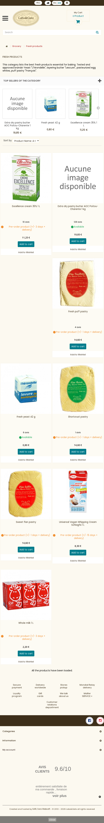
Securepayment (17, 686)
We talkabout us (63, 695)
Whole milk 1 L (25, 623)
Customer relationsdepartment (52, 705)
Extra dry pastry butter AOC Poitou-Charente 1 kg (17, 125)
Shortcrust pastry (78, 416)
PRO (38, 2)
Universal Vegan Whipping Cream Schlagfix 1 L (78, 524)
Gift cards (40, 695)
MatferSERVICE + (87, 695)
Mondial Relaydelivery (87, 686)
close (52, 819)
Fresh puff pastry (78, 311)
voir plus (59, 796)
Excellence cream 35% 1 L (84, 124)
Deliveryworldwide (40, 686)
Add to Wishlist (26, 252)
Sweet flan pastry (26, 522)
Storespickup (63, 686)
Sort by (8, 140)
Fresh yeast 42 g (50, 122)
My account (9, 749)
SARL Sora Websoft (41, 809)
